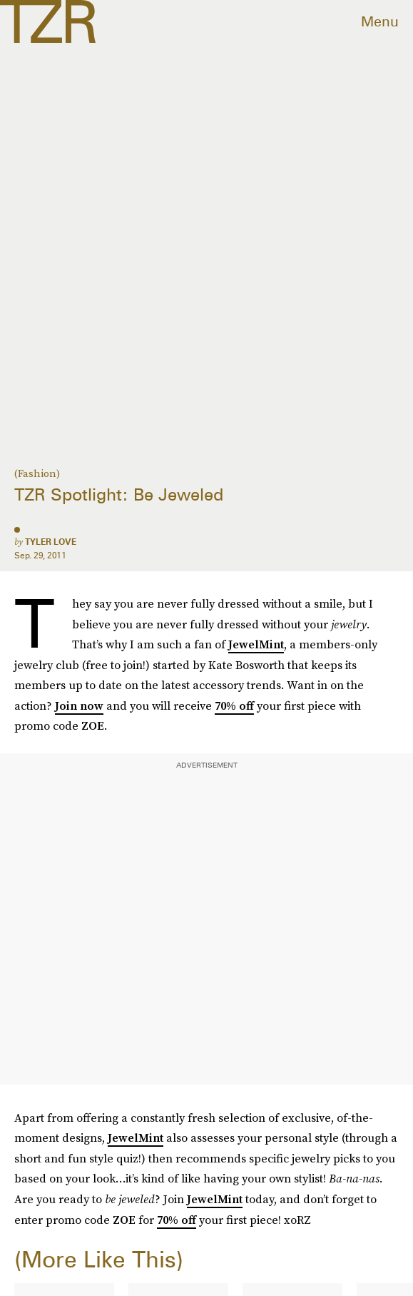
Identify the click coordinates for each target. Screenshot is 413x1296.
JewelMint (256, 644)
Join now (79, 705)
